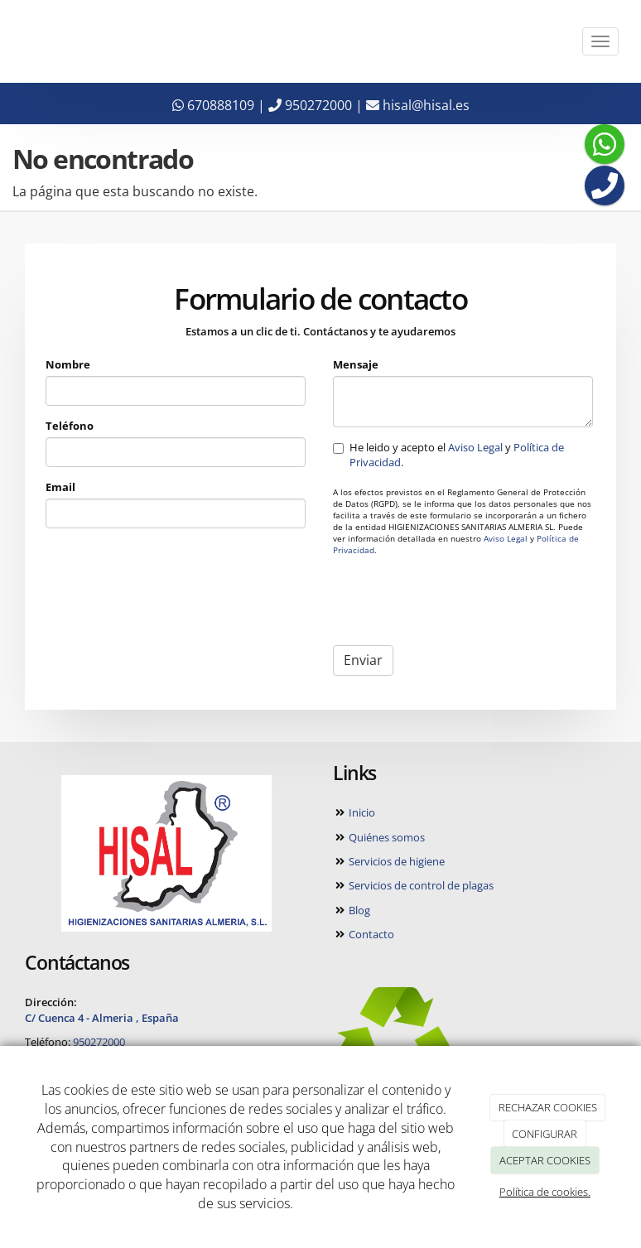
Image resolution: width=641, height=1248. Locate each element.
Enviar (363, 661)
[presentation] (459, 601)
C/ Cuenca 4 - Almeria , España (102, 1017)
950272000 (310, 105)
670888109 (213, 105)
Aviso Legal (475, 447)
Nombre (68, 364)
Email (61, 487)
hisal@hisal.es (418, 105)
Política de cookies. (544, 1191)
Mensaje (355, 364)
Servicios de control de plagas (420, 885)
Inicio (360, 812)
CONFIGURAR (544, 1133)
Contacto (370, 934)
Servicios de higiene (395, 861)
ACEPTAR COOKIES (544, 1160)
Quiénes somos (385, 837)
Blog (358, 910)
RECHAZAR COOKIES (548, 1107)
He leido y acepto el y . (448, 455)
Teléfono (70, 425)
